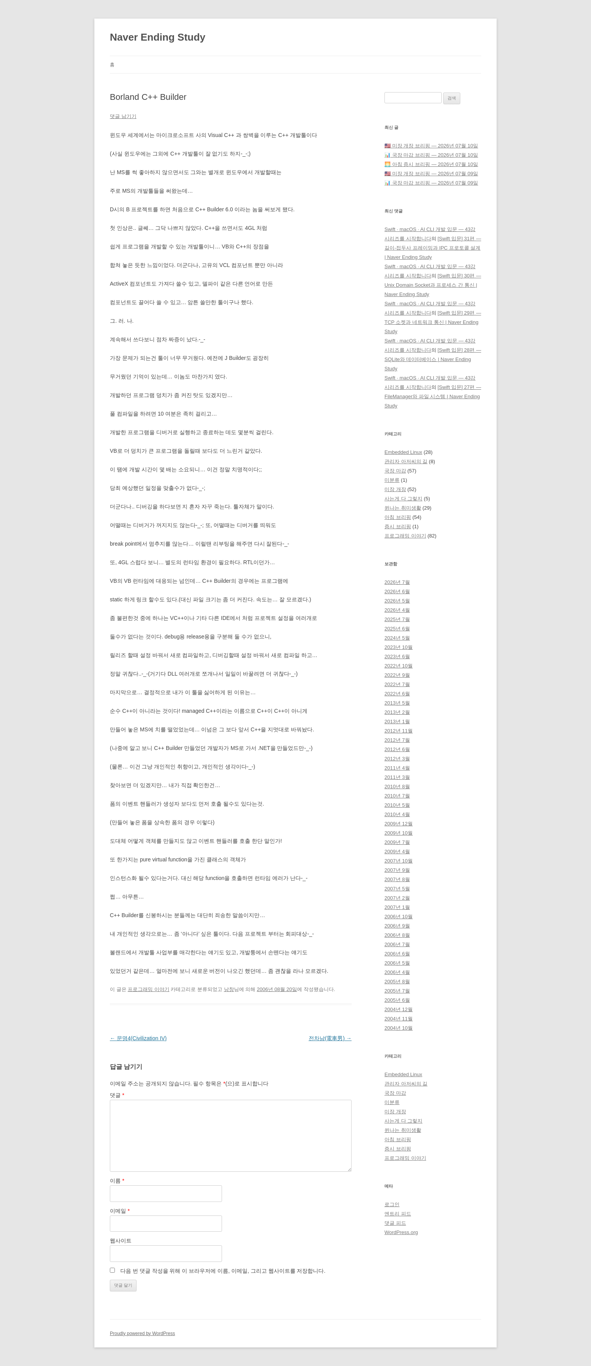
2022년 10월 (398, 666)
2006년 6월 (397, 954)
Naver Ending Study (157, 37)
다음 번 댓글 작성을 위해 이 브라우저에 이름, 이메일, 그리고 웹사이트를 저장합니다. (222, 1271)
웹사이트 (121, 1241)
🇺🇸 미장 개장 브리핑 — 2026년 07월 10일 (431, 146)
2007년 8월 (397, 879)
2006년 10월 (398, 916)
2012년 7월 (397, 740)
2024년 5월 (397, 638)
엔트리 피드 (397, 1214)
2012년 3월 (397, 759)
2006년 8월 (397, 935)
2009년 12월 (398, 824)
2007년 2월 (397, 898)
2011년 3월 (397, 777)
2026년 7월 (397, 582)
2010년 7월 (397, 796)
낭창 (229, 989)
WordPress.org (401, 1232)
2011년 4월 (397, 768)
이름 (117, 1181)
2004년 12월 (398, 1009)
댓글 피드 (395, 1223)
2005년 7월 (397, 991)
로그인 (392, 1204)
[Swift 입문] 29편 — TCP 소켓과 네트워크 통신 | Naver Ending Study (432, 322)
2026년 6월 (397, 591)
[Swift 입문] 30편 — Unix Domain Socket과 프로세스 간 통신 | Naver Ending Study (432, 285)
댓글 (117, 1095)
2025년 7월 (397, 619)
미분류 (392, 480)
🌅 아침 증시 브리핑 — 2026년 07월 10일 (431, 164)
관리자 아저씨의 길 (405, 461)
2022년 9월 (397, 675)
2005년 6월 (397, 1000)
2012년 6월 (397, 749)
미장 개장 (395, 489)
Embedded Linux (403, 452)
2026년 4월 (397, 610)
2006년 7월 (397, 944)
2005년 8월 (397, 981)
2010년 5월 (397, 805)
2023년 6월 (397, 656)
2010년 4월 (397, 814)
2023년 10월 (398, 647)
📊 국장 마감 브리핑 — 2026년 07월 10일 (431, 155)
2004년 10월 (398, 1028)
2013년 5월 (397, 703)
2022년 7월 (397, 684)
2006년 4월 (397, 972)
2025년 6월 (397, 629)
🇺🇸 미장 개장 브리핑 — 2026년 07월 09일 (431, 173)
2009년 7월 (397, 842)
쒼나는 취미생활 (402, 508)
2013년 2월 (397, 712)
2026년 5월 (397, 601)
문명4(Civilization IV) (138, 1038)
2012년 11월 (398, 731)
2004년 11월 (398, 1019)
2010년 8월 (397, 786)
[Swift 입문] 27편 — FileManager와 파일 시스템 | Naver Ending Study (432, 396)
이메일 (120, 1211)
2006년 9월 (397, 926)
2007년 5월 (397, 889)
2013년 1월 (397, 721)
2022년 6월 (397, 694)
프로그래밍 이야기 (148, 989)
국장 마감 (395, 471)
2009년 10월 (398, 833)
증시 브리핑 (397, 526)
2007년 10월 (398, 861)
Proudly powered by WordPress (142, 1333)
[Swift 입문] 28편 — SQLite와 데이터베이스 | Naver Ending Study (432, 359)
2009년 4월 (397, 851)
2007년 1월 (397, 907)
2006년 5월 (397, 963)
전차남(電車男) (330, 1038)
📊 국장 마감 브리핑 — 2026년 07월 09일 (431, 183)
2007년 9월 (397, 870)
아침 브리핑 (397, 517)
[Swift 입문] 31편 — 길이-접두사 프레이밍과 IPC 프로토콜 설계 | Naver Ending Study (432, 248)
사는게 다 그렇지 (403, 499)
